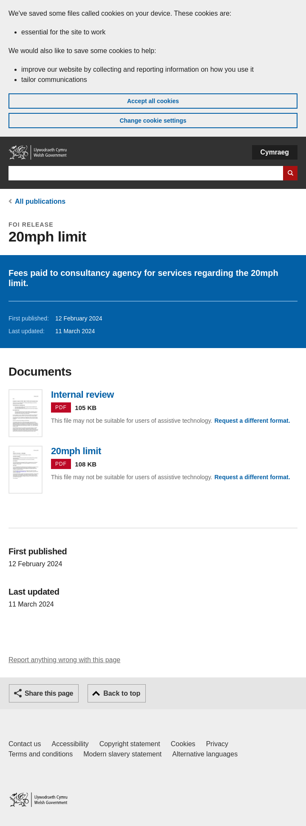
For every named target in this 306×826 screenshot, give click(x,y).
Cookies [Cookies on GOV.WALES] (183, 743)
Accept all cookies (153, 101)
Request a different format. (252, 420)
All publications (40, 201)
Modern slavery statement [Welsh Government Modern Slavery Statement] (122, 754)
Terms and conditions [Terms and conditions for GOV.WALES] (40, 754)
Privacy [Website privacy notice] (217, 743)
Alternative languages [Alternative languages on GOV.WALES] (205, 754)
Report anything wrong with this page (64, 659)
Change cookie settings (152, 120)
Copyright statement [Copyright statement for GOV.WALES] (129, 743)
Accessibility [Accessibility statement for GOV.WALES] (69, 743)
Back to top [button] (121, 693)
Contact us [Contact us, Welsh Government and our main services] (24, 743)
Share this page (49, 693)
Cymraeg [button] (275, 152)
